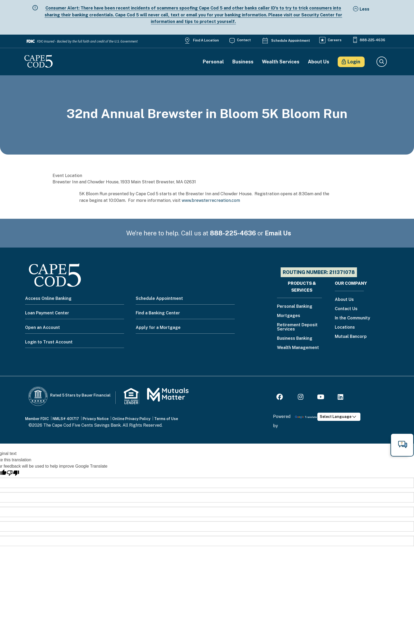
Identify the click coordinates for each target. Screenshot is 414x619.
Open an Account (42, 327)
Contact (244, 40)
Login (353, 61)
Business (242, 62)
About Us (318, 62)
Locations (345, 327)
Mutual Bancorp (351, 336)
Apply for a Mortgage (158, 327)
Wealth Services (280, 62)
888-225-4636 (372, 40)
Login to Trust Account (49, 342)
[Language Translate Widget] (338, 417)
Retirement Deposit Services (297, 327)
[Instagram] (300, 397)
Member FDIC (37, 419)
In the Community (352, 318)
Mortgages (288, 316)
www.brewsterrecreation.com (211, 200)
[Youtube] (320, 397)
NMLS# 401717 (66, 419)
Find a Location (206, 40)
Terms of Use (166, 419)
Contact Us (346, 309)
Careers (334, 40)
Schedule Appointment (290, 41)
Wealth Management (298, 348)
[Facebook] (280, 397)
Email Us (278, 233)
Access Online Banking (48, 298)
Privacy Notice (96, 419)
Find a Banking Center (158, 312)
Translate (306, 417)
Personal (213, 62)
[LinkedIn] (340, 397)
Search (381, 62)
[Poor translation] (13, 473)
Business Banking (294, 338)
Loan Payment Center (47, 312)
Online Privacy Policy (131, 419)
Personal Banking (294, 306)
